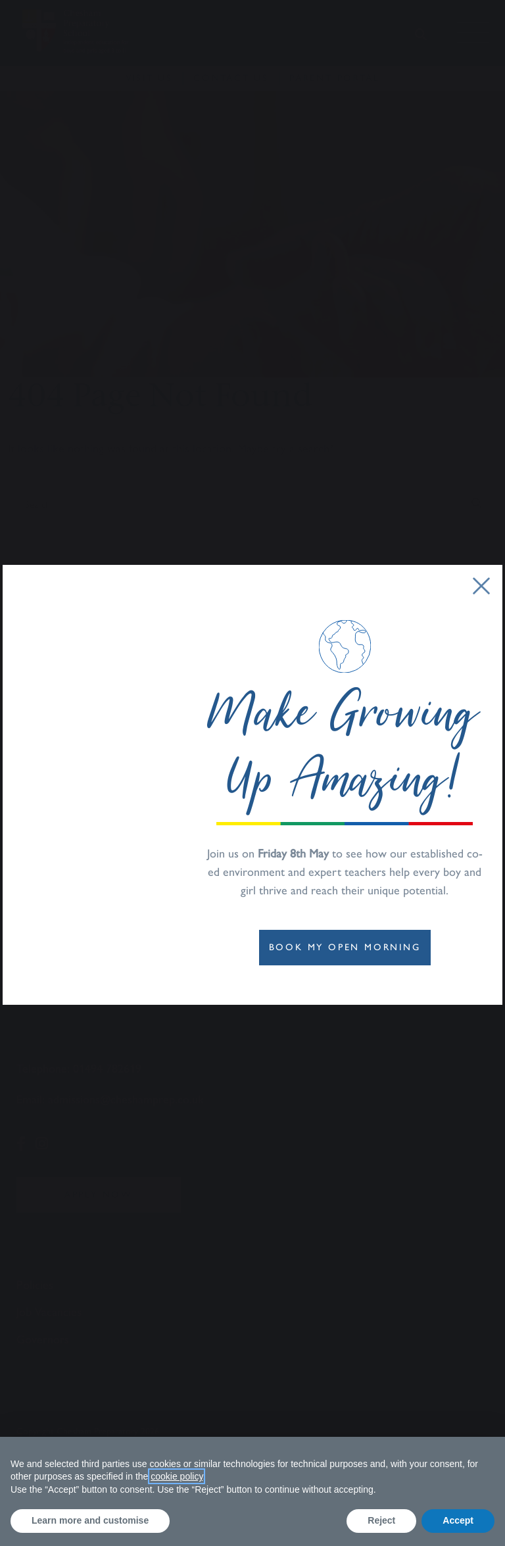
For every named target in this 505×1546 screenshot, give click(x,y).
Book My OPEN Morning (345, 947)
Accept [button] (458, 1520)
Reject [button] (381, 1520)
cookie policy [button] (177, 1476)
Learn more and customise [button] (90, 1520)
